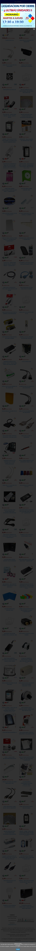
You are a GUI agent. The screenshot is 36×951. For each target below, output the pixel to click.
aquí (18, 947)
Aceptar (17, 949)
